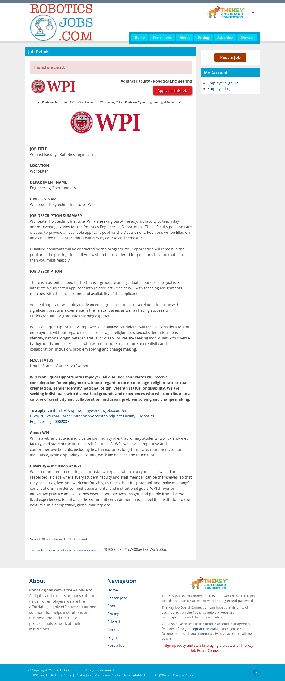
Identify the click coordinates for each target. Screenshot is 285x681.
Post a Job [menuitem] (116, 645)
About (185, 37)
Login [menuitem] (112, 637)
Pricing (203, 37)
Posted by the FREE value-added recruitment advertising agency (63, 550)
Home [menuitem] (112, 590)
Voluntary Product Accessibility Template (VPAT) (132, 675)
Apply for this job (172, 90)
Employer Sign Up (223, 83)
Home (140, 37)
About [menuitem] (112, 605)
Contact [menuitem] (114, 629)
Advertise (225, 37)
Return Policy (61, 675)
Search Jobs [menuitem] (117, 598)
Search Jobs (162, 37)
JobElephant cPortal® (202, 629)
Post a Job (230, 57)
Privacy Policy (183, 675)
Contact (247, 37)
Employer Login (221, 88)
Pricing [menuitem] (113, 613)
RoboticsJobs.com (69, 670)
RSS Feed (40, 675)
